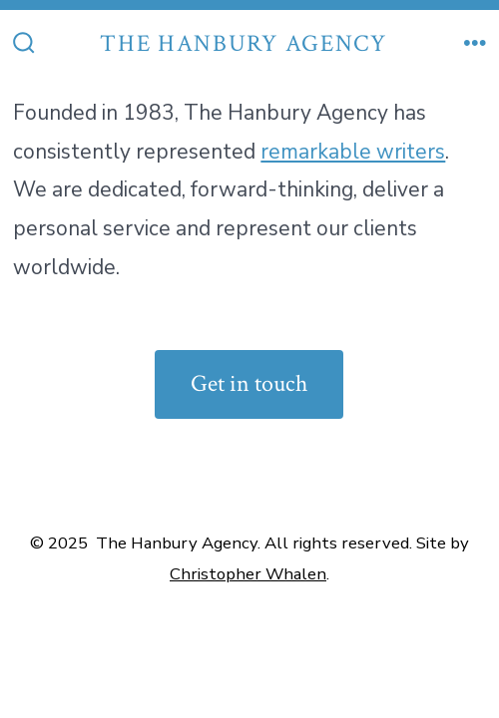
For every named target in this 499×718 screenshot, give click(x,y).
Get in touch (249, 383)
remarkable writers (352, 152)
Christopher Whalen (248, 573)
